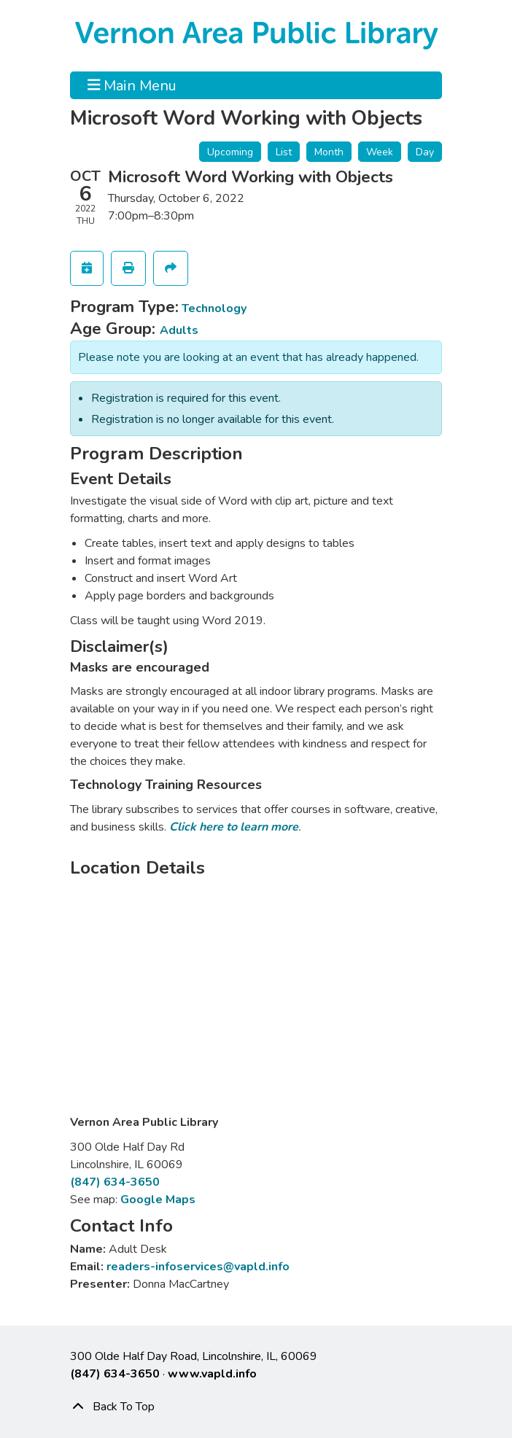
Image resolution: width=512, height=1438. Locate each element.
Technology (214, 308)
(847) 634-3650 (115, 1182)
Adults (179, 330)
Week (379, 152)
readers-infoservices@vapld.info (198, 1267)
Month (329, 152)
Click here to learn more (233, 827)
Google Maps (157, 1200)
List (284, 152)
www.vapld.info (212, 1374)
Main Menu (132, 85)
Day (425, 152)
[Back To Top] (256, 1406)
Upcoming (230, 152)
